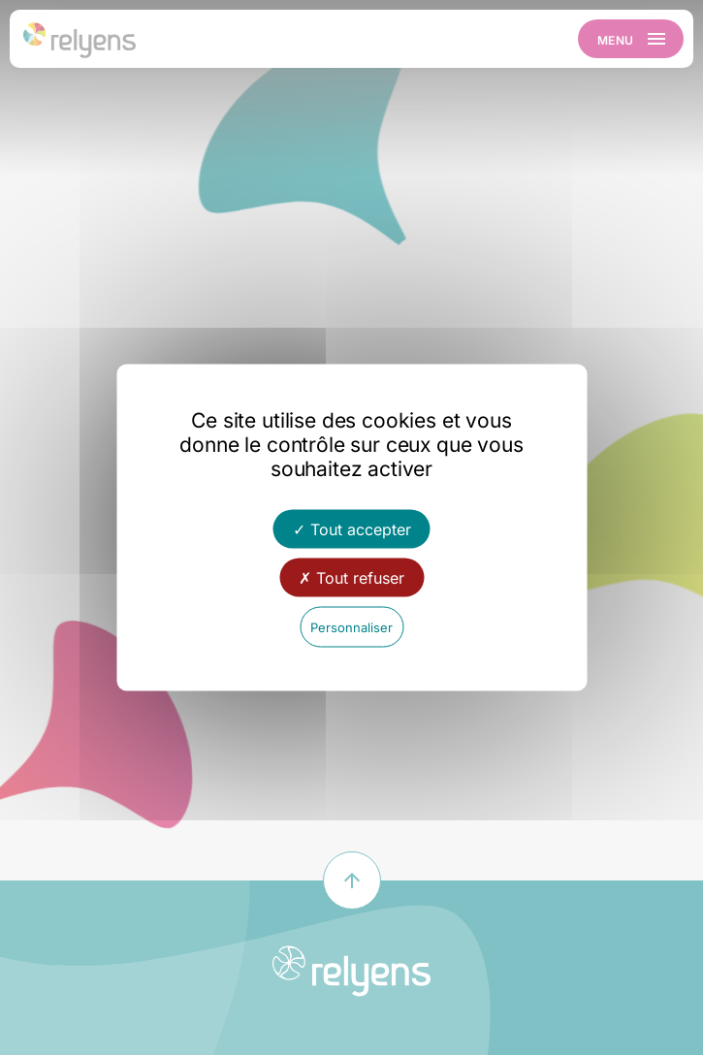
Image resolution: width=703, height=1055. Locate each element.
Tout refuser (351, 578)
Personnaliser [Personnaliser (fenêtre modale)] (351, 627)
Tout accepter (352, 529)
